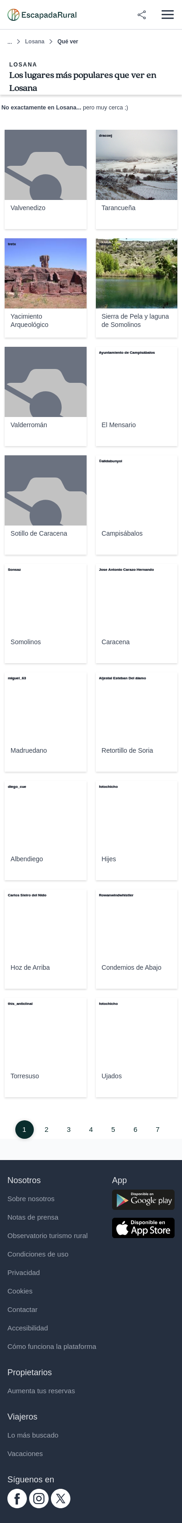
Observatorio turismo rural (47, 1235)
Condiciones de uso (38, 1254)
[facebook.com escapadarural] (17, 1506)
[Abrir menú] (167, 14)
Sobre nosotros (31, 1199)
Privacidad (23, 1272)
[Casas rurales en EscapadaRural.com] (41, 15)
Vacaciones (25, 1453)
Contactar (22, 1309)
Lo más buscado (32, 1435)
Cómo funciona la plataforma (51, 1346)
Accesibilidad (27, 1328)
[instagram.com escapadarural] (39, 1506)
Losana (34, 41)
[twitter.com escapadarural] (60, 1506)
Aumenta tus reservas (41, 1391)
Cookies (19, 1291)
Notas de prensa (32, 1217)
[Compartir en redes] (142, 15)
